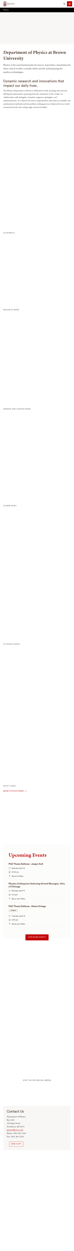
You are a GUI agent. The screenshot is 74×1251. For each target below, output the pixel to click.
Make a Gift (16, 1144)
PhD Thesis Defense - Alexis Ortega (27, 906)
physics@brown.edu (15, 1129)
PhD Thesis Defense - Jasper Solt (26, 864)
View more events (37, 937)
